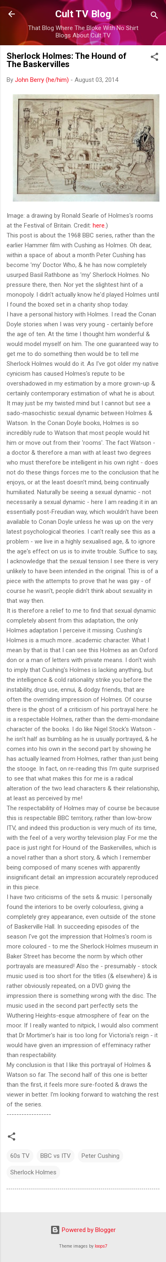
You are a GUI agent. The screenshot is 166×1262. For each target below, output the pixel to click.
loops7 (101, 1246)
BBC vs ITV (55, 1156)
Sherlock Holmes (33, 1172)
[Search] (154, 16)
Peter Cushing (100, 1156)
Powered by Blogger (83, 1230)
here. (99, 225)
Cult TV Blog (83, 14)
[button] (154, 58)
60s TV (20, 1156)
